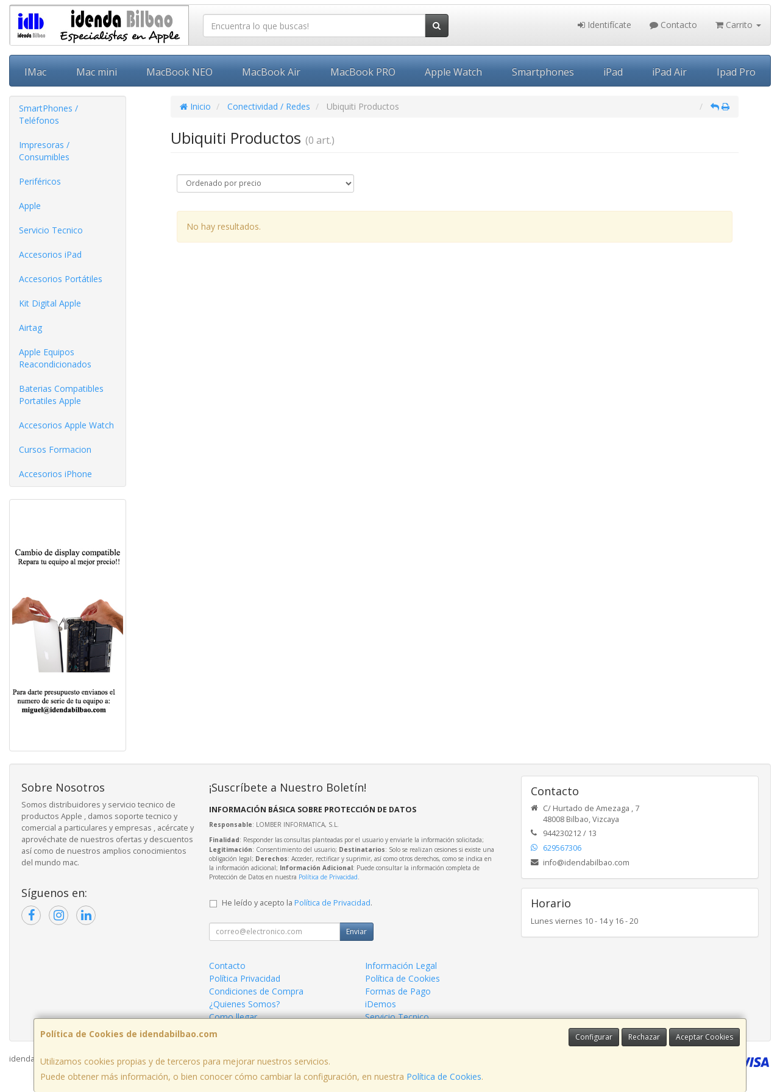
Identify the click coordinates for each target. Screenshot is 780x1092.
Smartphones (543, 72)
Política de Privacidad (328, 877)
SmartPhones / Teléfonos (48, 114)
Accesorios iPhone (55, 474)
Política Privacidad (244, 978)
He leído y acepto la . (297, 903)
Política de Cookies (443, 1076)
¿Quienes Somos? (244, 1004)
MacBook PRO (362, 72)
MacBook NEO (179, 72)
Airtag (30, 327)
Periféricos (40, 181)
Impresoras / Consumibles (44, 151)
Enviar (356, 931)
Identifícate (604, 24)
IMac (35, 72)
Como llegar (233, 1017)
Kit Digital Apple (50, 303)
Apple (30, 205)
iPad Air (669, 72)
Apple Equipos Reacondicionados (55, 358)
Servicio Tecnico (51, 230)
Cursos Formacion (55, 449)
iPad (613, 72)
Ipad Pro (736, 72)
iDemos (380, 1004)
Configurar (593, 1037)
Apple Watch (453, 72)
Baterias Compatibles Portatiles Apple (61, 394)
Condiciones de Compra (256, 991)
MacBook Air (271, 72)
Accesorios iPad (50, 254)
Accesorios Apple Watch (66, 425)
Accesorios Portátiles (60, 279)
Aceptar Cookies (704, 1037)
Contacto (673, 24)
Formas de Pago (398, 991)
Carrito (738, 24)
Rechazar (644, 1037)
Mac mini (96, 72)
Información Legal (401, 965)
